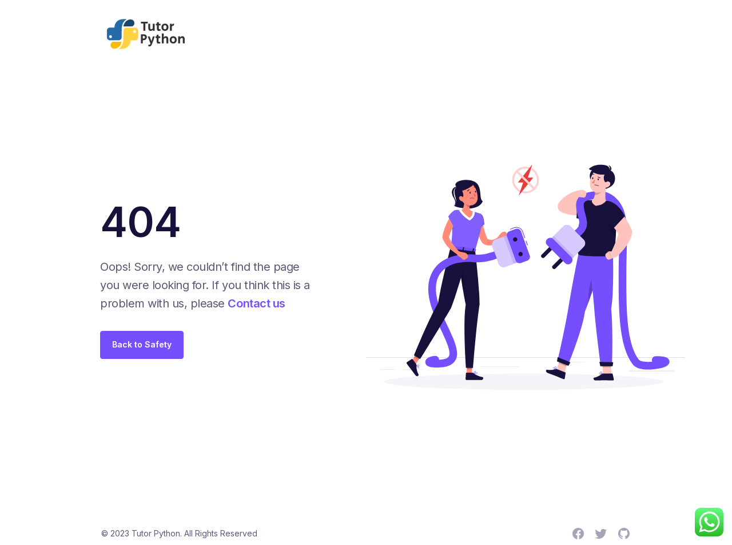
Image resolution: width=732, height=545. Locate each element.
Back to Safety (142, 344)
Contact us (256, 303)
